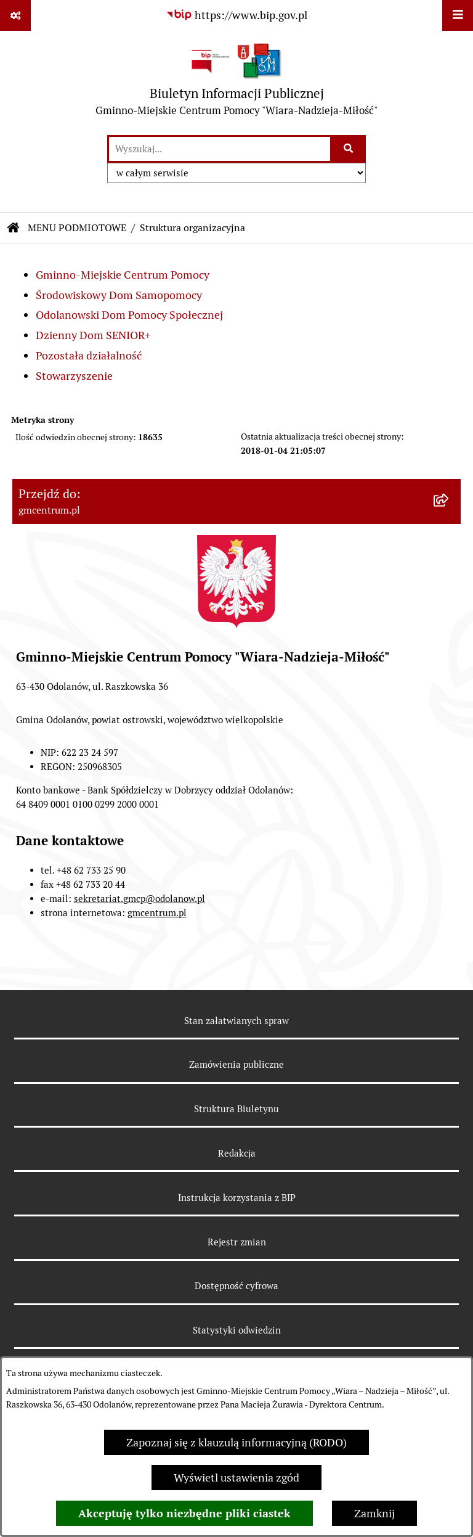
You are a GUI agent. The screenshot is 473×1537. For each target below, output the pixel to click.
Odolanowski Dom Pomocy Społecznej (129, 315)
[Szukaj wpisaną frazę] (349, 149)
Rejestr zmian (237, 1242)
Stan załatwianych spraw (236, 1021)
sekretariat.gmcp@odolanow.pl (139, 898)
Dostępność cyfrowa (236, 1286)
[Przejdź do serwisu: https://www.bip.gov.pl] (236, 15)
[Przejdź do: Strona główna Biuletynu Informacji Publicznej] (13, 228)
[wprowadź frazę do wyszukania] (219, 149)
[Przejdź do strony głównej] (236, 82)
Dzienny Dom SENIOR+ (93, 335)
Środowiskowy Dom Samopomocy (119, 295)
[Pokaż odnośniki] (15, 15)
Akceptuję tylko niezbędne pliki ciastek (184, 1513)
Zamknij (374, 1513)
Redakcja (237, 1153)
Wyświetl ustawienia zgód (236, 1477)
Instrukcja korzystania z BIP (237, 1197)
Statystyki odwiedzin (237, 1330)
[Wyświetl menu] (457, 15)
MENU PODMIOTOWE (77, 227)
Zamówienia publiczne (236, 1064)
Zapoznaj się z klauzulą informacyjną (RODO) (236, 1442)
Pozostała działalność (89, 355)
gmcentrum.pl (157, 913)
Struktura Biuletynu (236, 1109)
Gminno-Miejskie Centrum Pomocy (122, 275)
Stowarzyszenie (74, 376)
